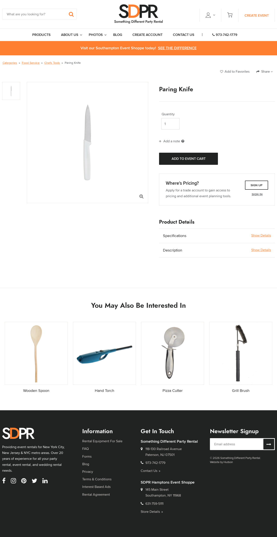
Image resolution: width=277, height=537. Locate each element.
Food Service (31, 63)
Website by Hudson (221, 462)
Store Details (152, 511)
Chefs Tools (52, 63)
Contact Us (150, 470)
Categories (10, 63)
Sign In (257, 194)
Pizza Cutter (173, 390)
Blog (85, 464)
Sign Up (257, 185)
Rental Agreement (96, 494)
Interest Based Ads (96, 486)
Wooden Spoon (36, 390)
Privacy (87, 471)
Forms (87, 456)
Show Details (261, 235)
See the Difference (177, 48)
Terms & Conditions (96, 479)
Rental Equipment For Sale (102, 441)
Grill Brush (241, 390)
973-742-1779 (224, 34)
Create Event (257, 15)
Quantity (168, 114)
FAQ (85, 448)
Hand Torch (104, 390)
